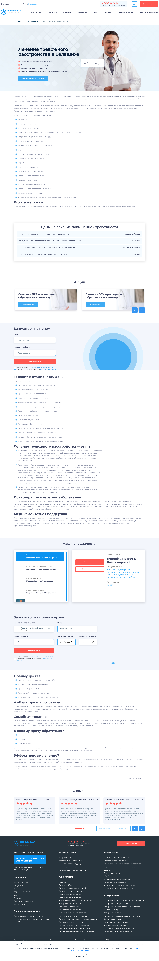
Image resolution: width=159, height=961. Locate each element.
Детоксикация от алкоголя (71, 922)
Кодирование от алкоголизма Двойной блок (124, 900)
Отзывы (17, 898)
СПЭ (107, 940)
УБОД (106, 876)
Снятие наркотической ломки (117, 858)
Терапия (62, 882)
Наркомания (67, 12)
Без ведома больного (69, 907)
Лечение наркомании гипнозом (118, 889)
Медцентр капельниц (125, 12)
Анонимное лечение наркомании (119, 885)
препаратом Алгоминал (115, 925)
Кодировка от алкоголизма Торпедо (75, 900)
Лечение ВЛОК (66, 885)
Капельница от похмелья (70, 861)
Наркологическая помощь (148, 12)
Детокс (107, 870)
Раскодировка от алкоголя (116, 922)
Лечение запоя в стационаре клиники (76, 867)
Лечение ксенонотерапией (71, 891)
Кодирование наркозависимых (118, 879)
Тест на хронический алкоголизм (74, 925)
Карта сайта (19, 904)
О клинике (5, 4)
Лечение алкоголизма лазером (118, 931)
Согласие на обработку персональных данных (31, 920)
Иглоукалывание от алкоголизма (119, 928)
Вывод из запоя (36, 12)
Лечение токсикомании (115, 882)
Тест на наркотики (112, 873)
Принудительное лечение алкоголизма (77, 931)
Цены (16, 895)
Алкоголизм (52, 12)
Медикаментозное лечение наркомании (122, 867)
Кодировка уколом (112, 919)
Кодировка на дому (112, 913)
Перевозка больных (82, 940)
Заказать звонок (149, 4)
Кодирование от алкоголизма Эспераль (122, 907)
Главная (21, 22)
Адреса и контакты (22, 892)
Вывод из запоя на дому (70, 864)
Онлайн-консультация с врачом (33, 78)
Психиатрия (107, 12)
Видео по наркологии (24, 901)
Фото (16, 889)
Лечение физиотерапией (70, 897)
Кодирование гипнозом (70, 904)
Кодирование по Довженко (116, 904)
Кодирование (82, 12)
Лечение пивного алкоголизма (73, 913)
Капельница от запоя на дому (72, 870)
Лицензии (18, 886)
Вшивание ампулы (112, 910)
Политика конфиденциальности (29, 916)
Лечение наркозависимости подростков (122, 864)
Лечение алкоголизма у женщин (74, 916)
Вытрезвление (66, 858)
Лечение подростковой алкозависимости (78, 919)
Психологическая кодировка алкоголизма (123, 916)
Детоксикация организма (24, 940)
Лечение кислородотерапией (72, 888)
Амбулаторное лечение (70, 910)
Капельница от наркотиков (116, 861)
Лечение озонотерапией (70, 894)
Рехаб (95, 12)
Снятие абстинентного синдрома (74, 928)
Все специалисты (22, 883)
